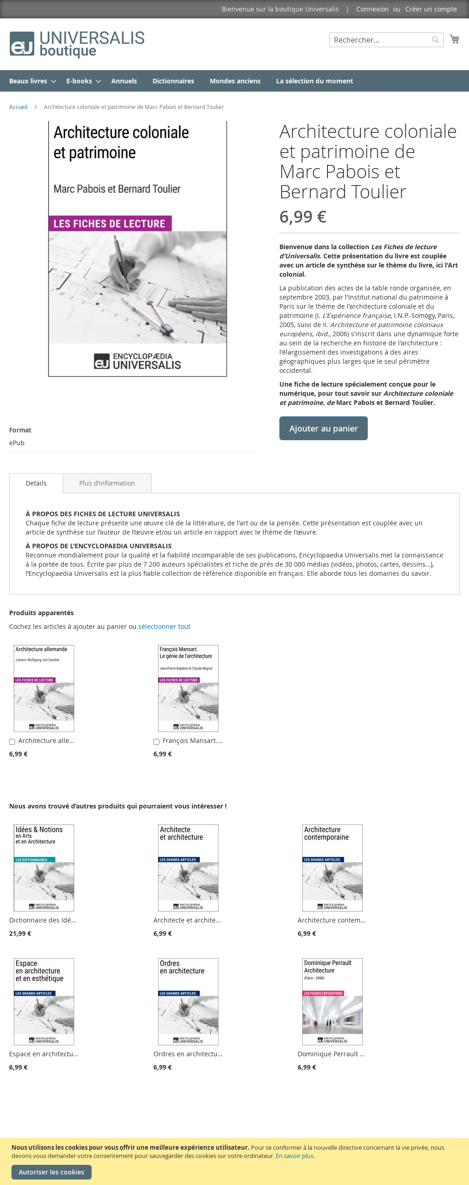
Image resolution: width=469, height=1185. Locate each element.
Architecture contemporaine (341, 920)
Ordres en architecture (188, 1053)
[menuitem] (30, 81)
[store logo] (78, 44)
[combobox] (386, 40)
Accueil (18, 106)
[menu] (234, 81)
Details (36, 483)
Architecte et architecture (192, 920)
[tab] (36, 483)
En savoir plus (294, 1156)
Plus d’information (107, 483)
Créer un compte (431, 9)
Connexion (372, 9)
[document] (235, 1161)
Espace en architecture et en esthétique (70, 1053)
